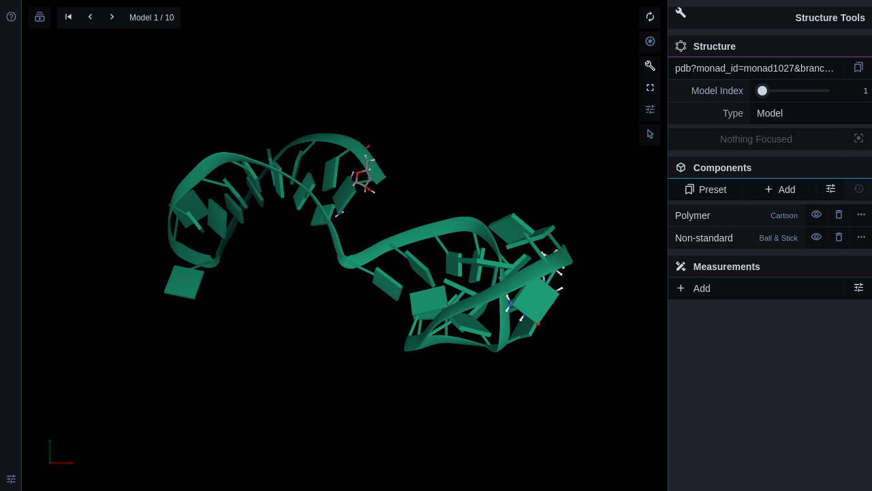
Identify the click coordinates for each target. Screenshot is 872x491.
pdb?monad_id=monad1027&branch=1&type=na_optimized (759, 68)
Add (779, 189)
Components (766, 170)
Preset (705, 189)
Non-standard (736, 238)
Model (770, 113)
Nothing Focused (756, 139)
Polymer (736, 215)
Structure (705, 46)
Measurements (717, 266)
